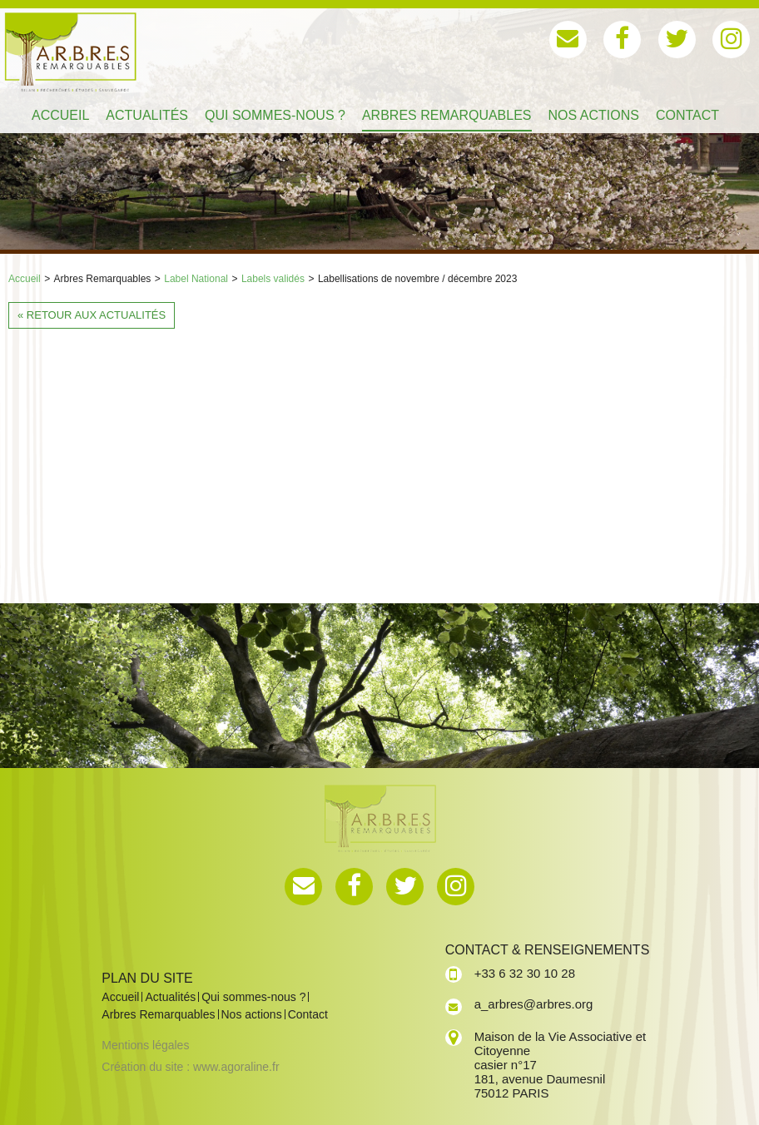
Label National (196, 279)
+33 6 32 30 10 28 (524, 973)
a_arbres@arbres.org (533, 1004)
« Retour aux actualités (91, 315)
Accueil (24, 279)
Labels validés (273, 279)
